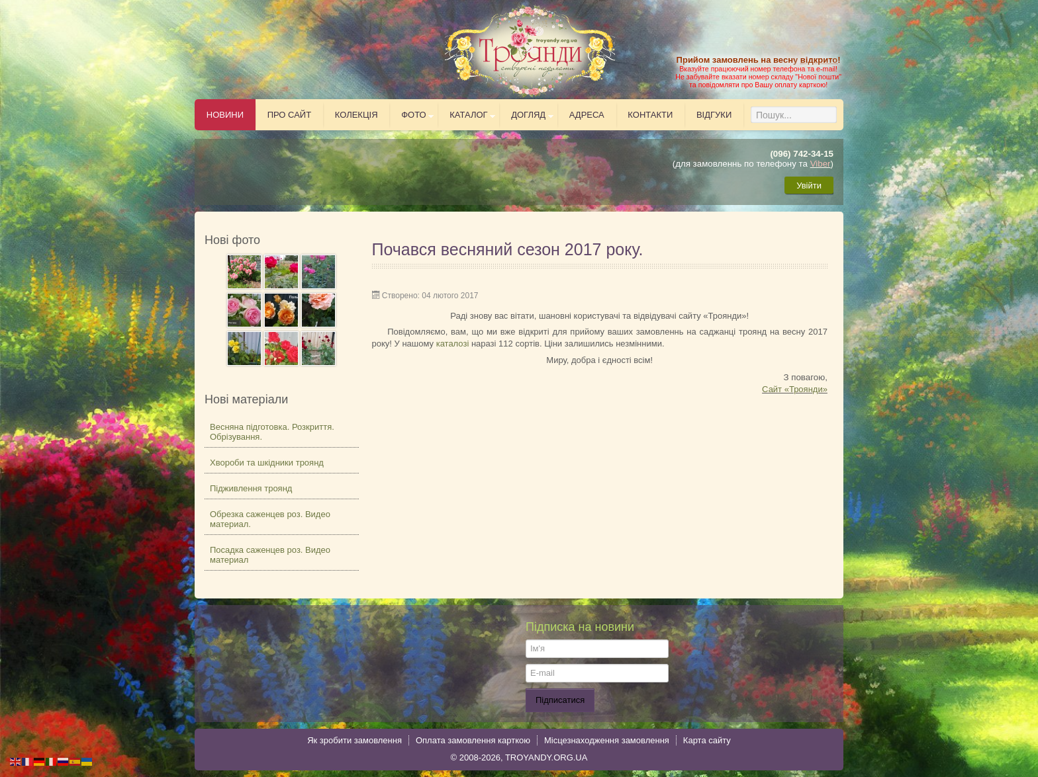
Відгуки (713, 115)
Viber (820, 164)
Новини (225, 115)
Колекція (356, 115)
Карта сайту (707, 740)
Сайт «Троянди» (794, 389)
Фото (413, 115)
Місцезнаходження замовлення (606, 740)
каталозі (452, 343)
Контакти (650, 115)
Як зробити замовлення (354, 740)
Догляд (528, 115)
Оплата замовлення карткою (473, 740)
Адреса (586, 115)
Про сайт (289, 115)
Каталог (468, 115)
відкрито (818, 60)
